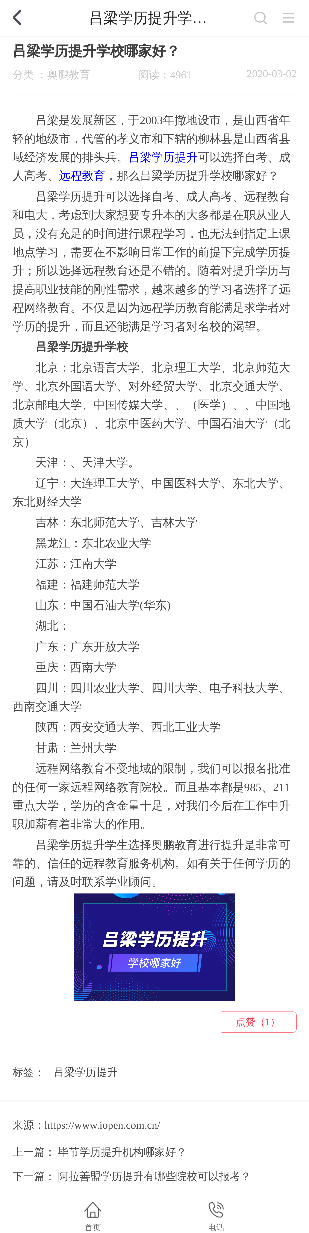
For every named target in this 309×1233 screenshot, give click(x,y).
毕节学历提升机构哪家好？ (122, 1152)
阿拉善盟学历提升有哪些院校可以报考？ (154, 1176)
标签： (28, 1072)
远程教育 (82, 175)
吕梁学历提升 (163, 157)
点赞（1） (258, 1021)
